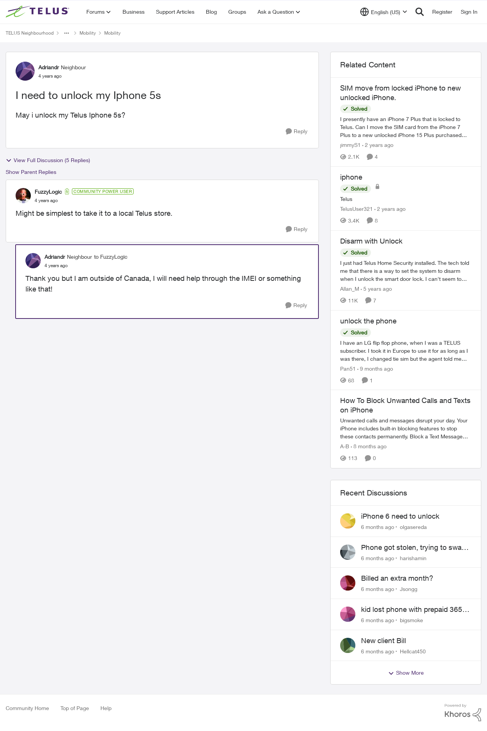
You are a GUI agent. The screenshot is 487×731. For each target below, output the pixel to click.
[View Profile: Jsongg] (347, 583)
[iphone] (405, 199)
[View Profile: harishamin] (347, 552)
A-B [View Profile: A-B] (344, 446)
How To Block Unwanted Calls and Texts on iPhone (405, 405)
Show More (406, 672)
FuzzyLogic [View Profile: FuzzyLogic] (48, 191)
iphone (351, 177)
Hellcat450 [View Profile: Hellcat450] (413, 651)
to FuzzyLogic (110, 256)
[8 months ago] (369, 447)
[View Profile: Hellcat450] (347, 645)
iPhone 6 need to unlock (400, 516)
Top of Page (74, 708)
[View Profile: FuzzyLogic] (23, 195)
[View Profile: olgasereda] (347, 521)
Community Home (27, 708)
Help (105, 708)
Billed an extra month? (397, 578)
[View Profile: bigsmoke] (347, 614)
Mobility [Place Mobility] (88, 33)
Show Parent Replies (31, 172)
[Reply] (296, 131)
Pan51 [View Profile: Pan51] (348, 368)
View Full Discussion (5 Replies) (48, 160)
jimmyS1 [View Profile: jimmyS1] (350, 145)
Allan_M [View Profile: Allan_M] (349, 288)
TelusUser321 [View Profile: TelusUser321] (356, 208)
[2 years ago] (377, 145)
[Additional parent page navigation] (66, 33)
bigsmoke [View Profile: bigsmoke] (411, 620)
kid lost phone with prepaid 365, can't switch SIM (412, 609)
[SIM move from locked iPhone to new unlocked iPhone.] (405, 127)
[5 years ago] (376, 289)
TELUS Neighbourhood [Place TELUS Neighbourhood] (30, 33)
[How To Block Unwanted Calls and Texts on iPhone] (405, 429)
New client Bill (383, 640)
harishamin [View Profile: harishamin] (413, 557)
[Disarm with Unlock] (405, 271)
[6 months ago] (377, 527)
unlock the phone (368, 321)
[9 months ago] (375, 368)
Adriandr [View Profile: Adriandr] (48, 67)
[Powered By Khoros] (463, 712)
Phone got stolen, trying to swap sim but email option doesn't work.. (413, 547)
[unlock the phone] (405, 350)
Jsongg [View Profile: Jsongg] (408, 589)
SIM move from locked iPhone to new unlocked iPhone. (400, 93)
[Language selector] (384, 11)
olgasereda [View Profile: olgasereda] (413, 527)
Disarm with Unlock (371, 241)
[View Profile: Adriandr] (25, 71)
